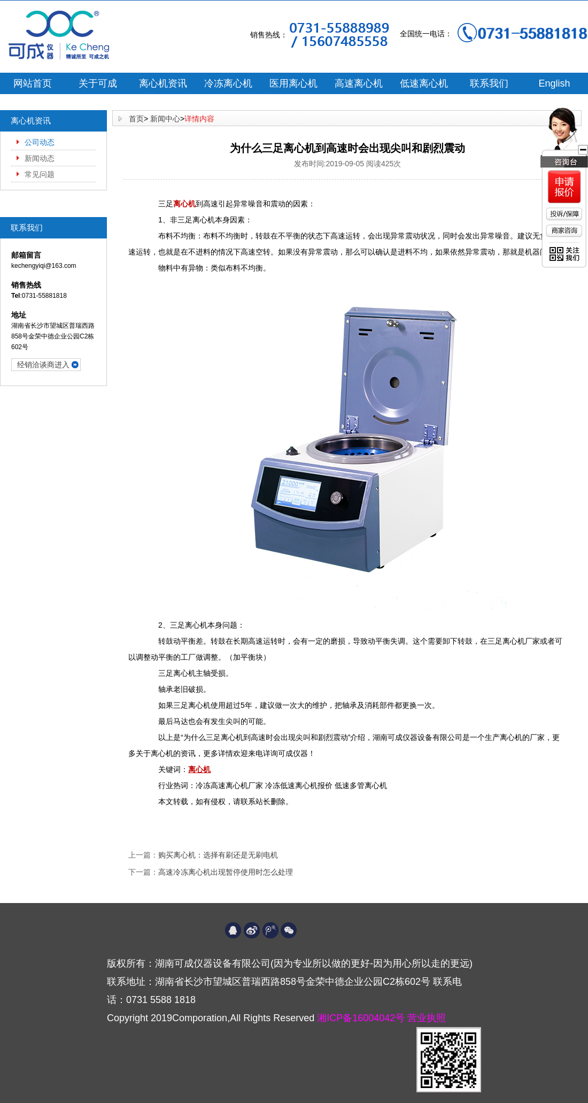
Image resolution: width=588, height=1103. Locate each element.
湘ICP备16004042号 (362, 1018)
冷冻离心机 (228, 83)
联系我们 (489, 83)
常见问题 (40, 174)
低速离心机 (424, 83)
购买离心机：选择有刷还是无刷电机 (218, 855)
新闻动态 (40, 158)
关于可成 (98, 83)
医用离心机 (293, 83)
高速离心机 (359, 83)
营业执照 (426, 1018)
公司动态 (40, 142)
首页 (136, 118)
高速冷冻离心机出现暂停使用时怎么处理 (225, 872)
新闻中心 (165, 118)
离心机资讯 (163, 83)
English (554, 83)
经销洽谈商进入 (43, 364)
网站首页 (32, 83)
